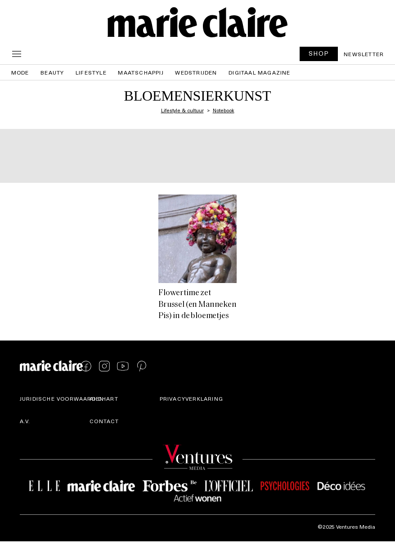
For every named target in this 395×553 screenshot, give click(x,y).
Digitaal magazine (259, 72)
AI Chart (104, 398)
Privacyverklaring (191, 398)
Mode (20, 72)
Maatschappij (140, 72)
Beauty (52, 72)
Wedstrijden (196, 72)
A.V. (25, 421)
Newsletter (364, 54)
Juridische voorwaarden (62, 398)
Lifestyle (91, 72)
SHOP (319, 53)
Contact (104, 421)
